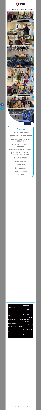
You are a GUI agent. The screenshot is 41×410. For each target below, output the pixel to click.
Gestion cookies (21, 406)
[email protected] (13, 336)
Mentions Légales (14, 406)
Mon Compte (27, 406)
